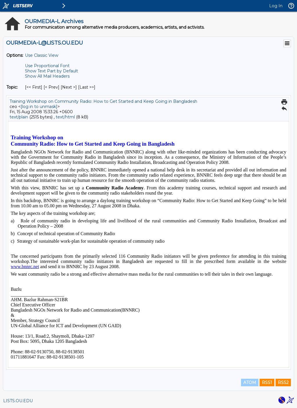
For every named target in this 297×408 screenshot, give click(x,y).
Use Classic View (41, 55)
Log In (275, 5)
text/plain (19, 117)
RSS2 (283, 382)
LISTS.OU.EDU (18, 400)
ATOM (249, 382)
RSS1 (267, 382)
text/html (65, 117)
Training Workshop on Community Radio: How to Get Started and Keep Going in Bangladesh (103, 101)
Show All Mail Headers (47, 76)
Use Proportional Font (47, 65)
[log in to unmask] (39, 106)
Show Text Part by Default (51, 71)
